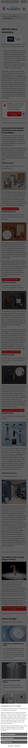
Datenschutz (17, 745)
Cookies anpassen (6, 742)
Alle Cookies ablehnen (7, 738)
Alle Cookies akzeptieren (8, 734)
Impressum (10, 745)
